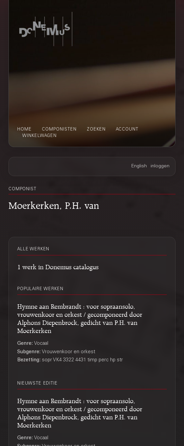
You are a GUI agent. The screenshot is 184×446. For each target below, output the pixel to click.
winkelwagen (39, 136)
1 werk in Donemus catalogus (58, 266)
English (139, 166)
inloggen (160, 166)
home (24, 130)
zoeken (96, 130)
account (127, 130)
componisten (59, 130)
